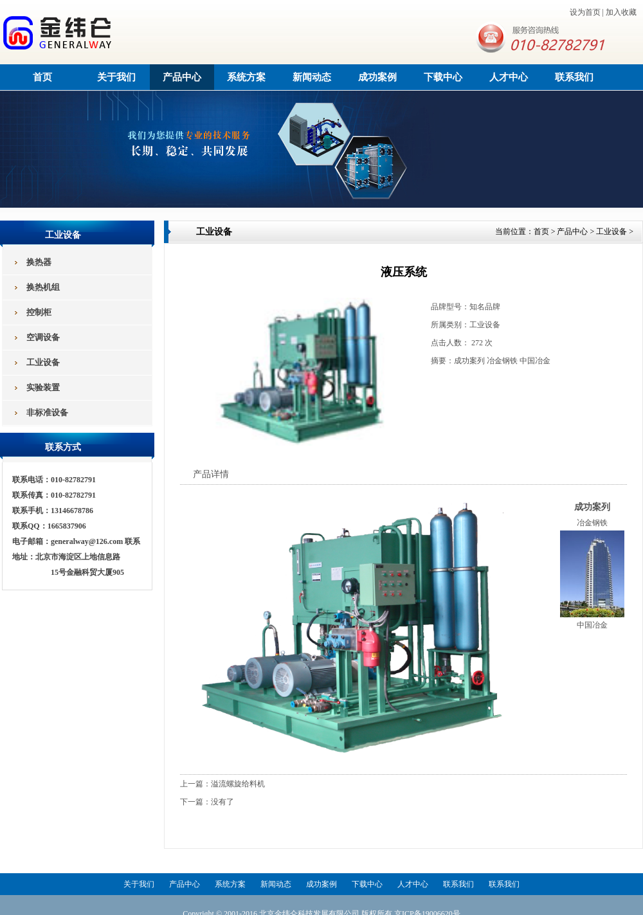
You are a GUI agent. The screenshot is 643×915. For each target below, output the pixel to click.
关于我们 (116, 77)
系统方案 (246, 77)
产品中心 (182, 77)
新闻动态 (312, 77)
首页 (42, 77)
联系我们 (574, 77)
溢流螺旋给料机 (238, 783)
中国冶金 (592, 625)
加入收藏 (621, 12)
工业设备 (611, 231)
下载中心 (443, 77)
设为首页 (585, 12)
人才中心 (508, 77)
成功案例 (377, 77)
